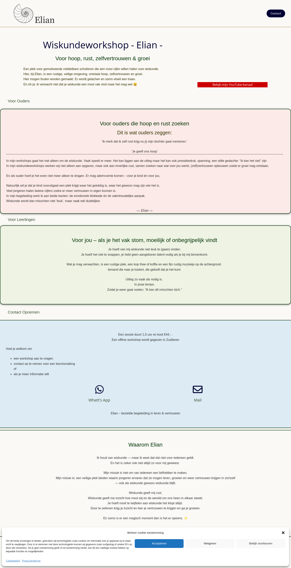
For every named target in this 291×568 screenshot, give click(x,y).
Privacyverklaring (31, 560)
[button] (283, 533)
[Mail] (198, 389)
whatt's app (99, 400)
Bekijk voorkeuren (260, 543)
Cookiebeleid (13, 560)
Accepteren (159, 543)
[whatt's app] (99, 389)
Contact (275, 13)
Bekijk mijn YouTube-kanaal (232, 84)
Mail (198, 400)
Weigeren (210, 543)
